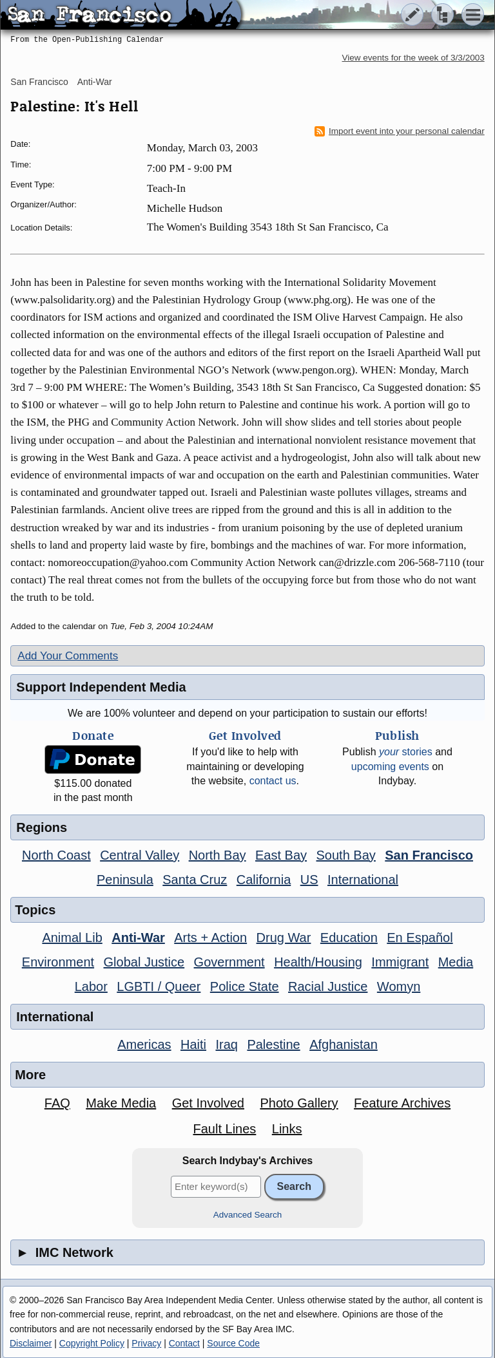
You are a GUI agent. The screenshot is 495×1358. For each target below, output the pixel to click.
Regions (41, 827)
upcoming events (390, 766)
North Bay (217, 855)
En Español (419, 937)
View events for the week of (413, 57)
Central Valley (139, 855)
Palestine (273, 1044)
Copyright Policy (91, 1343)
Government (229, 962)
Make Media (121, 1103)
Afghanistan (343, 1044)
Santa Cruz (194, 879)
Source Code (233, 1343)
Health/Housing (318, 962)
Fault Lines (224, 1129)
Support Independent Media (101, 687)
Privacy (146, 1343)
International (362, 879)
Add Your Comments (67, 656)
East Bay (281, 855)
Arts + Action (210, 937)
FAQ (57, 1103)
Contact (184, 1343)
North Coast (56, 855)
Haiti (193, 1044)
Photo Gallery (299, 1103)
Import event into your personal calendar (400, 131)
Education (349, 937)
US (309, 879)
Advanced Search (247, 1215)
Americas (144, 1044)
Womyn (398, 986)
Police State (244, 986)
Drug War (284, 937)
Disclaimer (31, 1343)
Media (455, 962)
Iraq (226, 1044)
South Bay (346, 855)
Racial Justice (327, 986)
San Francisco (39, 82)
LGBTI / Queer (158, 986)
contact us (272, 780)
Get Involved (208, 1103)
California (264, 879)
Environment (58, 962)
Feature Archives (402, 1103)
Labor (91, 986)
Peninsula (125, 879)
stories (405, 751)
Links (287, 1129)
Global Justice (144, 962)
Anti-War (94, 82)
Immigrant (400, 962)
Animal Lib (72, 937)
